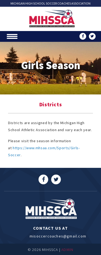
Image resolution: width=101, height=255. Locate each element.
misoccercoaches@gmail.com (50, 236)
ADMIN (67, 249)
